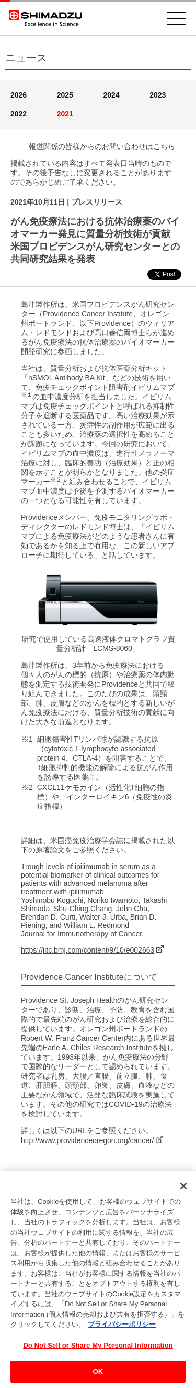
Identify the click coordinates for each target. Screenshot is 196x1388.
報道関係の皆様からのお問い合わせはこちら (102, 146)
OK (98, 1372)
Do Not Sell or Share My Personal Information (98, 1345)
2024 (111, 95)
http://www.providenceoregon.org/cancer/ (87, 1140)
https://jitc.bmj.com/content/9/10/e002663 (87, 950)
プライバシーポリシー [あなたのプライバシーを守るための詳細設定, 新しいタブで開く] (122, 1324)
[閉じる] (183, 1186)
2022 (18, 114)
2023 (157, 95)
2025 (65, 95)
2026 (18, 95)
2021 (65, 114)
